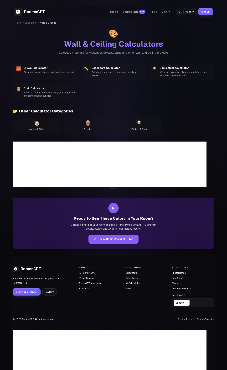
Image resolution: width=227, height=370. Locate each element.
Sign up (205, 11)
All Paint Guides (133, 283)
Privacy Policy (185, 319)
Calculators (30, 22)
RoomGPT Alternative (90, 283)
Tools (153, 11)
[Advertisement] (109, 164)
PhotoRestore (179, 272)
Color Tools (131, 278)
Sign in (190, 11)
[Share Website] (179, 12)
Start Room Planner (27, 292)
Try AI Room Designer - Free (113, 239)
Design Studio (134, 12)
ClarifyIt (176, 283)
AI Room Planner (87, 272)
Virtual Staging (86, 278)
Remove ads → (113, 189)
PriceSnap (177, 278)
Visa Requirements (181, 288)
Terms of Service (205, 319)
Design (114, 11)
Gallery (166, 11)
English (182, 302)
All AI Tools (85, 288)
